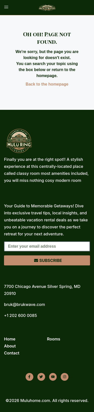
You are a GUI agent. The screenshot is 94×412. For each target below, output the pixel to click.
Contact (11, 352)
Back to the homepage (47, 84)
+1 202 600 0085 (20, 315)
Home (10, 338)
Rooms (53, 338)
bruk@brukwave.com (24, 304)
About (10, 345)
